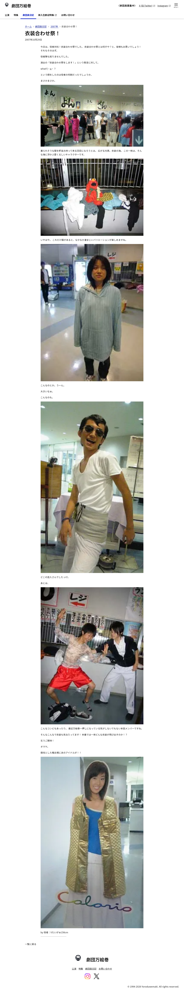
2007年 (55, 26)
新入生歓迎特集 (47, 15)
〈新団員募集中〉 (127, 5)
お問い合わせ (68, 15)
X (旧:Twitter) (145, 5)
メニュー (176, 5)
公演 (7, 15)
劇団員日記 (28, 15)
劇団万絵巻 (18, 5)
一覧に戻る (30, 944)
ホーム (28, 26)
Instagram (163, 5)
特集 (16, 15)
